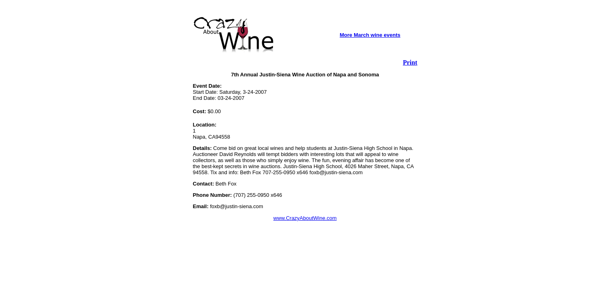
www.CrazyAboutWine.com (305, 218)
